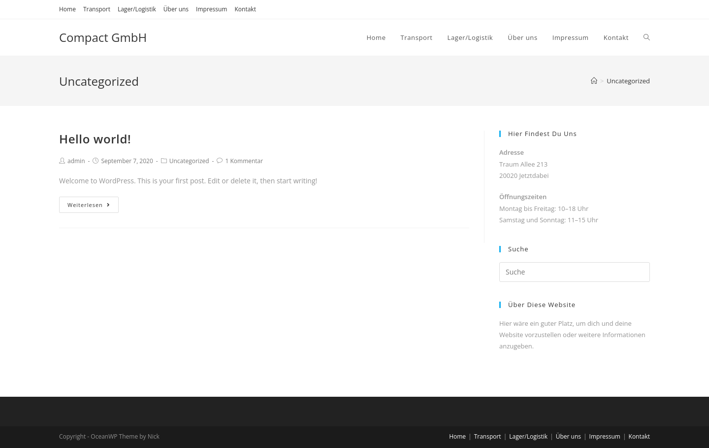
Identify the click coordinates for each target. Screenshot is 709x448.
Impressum (211, 9)
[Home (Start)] (594, 80)
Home (67, 9)
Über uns (176, 9)
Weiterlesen (88, 204)
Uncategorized (189, 161)
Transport (96, 9)
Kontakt (245, 9)
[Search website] (646, 37)
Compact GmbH (103, 37)
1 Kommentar (244, 161)
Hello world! (95, 139)
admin (76, 161)
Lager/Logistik (137, 9)
